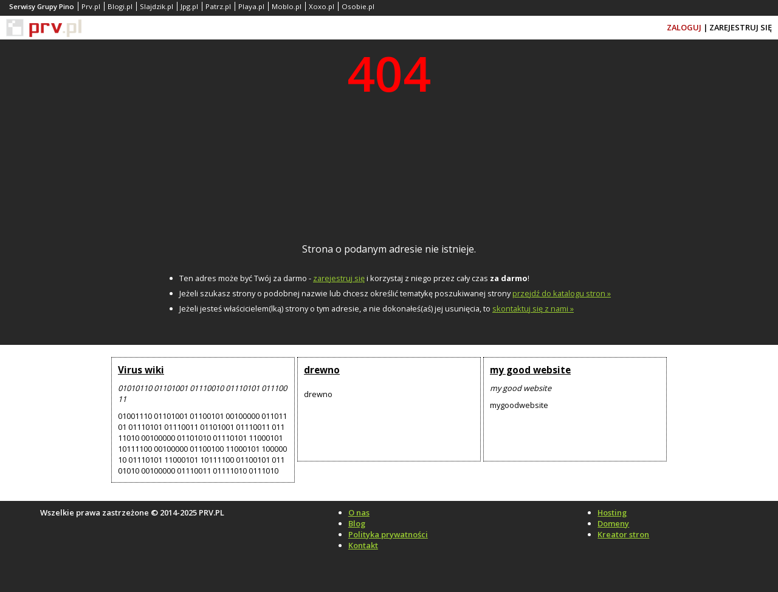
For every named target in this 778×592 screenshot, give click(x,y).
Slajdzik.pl (156, 6)
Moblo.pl (286, 6)
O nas (359, 512)
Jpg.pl (189, 6)
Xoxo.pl (321, 6)
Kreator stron (623, 534)
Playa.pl (251, 6)
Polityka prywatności (388, 534)
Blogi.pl (120, 6)
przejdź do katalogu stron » (561, 293)
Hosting (612, 512)
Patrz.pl (218, 6)
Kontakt (363, 545)
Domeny (613, 523)
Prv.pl (90, 6)
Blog (356, 523)
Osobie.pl (358, 6)
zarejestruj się (339, 278)
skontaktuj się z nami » (533, 308)
